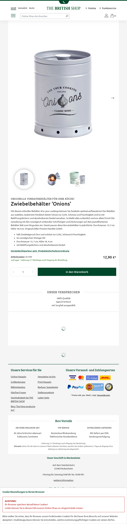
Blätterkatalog (18, 387)
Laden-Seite (43, 397)
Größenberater (18, 382)
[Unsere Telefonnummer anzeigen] (63, 2)
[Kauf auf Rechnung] (92, 377)
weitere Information (63, 480)
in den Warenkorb (77, 272)
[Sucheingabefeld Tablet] (42, 16)
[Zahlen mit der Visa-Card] (72, 377)
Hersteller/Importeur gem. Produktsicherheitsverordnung (40, 250)
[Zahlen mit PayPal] (76, 387)
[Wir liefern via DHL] (105, 377)
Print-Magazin (44, 382)
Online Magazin (18, 376)
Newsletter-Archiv (47, 376)
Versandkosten (103, 395)
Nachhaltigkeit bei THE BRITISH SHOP (22, 399)
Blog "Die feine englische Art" (23, 408)
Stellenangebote (46, 392)
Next (112, 98)
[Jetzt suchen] (67, 16)
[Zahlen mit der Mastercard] (81, 377)
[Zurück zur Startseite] (63, 7)
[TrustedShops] (108, 387)
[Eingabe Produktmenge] (23, 272)
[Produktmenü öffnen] (14, 15)
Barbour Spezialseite (48, 387)
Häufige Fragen (18, 392)
